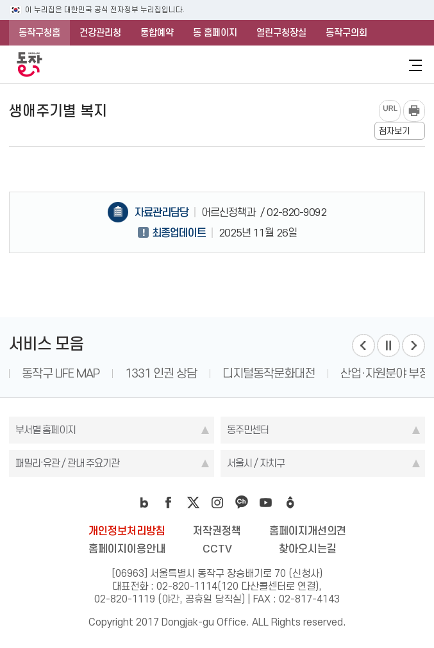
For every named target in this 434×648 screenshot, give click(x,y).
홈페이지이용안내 (126, 548)
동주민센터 (248, 430)
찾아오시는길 (308, 548)
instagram (217, 502)
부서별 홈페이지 (45, 430)
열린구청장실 (281, 32)
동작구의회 (346, 32)
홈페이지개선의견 (307, 530)
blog (144, 502)
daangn (290, 502)
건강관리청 (100, 32)
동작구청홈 (39, 32)
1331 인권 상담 (161, 373)
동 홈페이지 (215, 32)
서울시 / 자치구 (256, 463)
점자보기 (394, 131)
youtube (266, 502)
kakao (242, 502)
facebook (169, 502)
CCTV (217, 548)
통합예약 (157, 32)
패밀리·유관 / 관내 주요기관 (67, 463)
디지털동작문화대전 (268, 373)
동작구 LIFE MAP (60, 373)
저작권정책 (217, 530)
